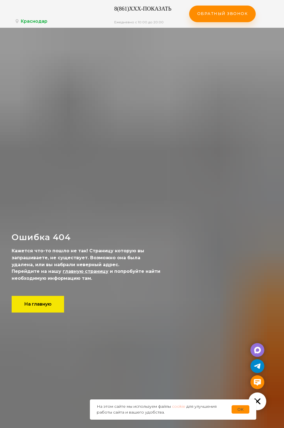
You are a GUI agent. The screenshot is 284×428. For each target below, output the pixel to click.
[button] (222, 14)
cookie (178, 406)
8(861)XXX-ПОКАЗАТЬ (142, 9)
